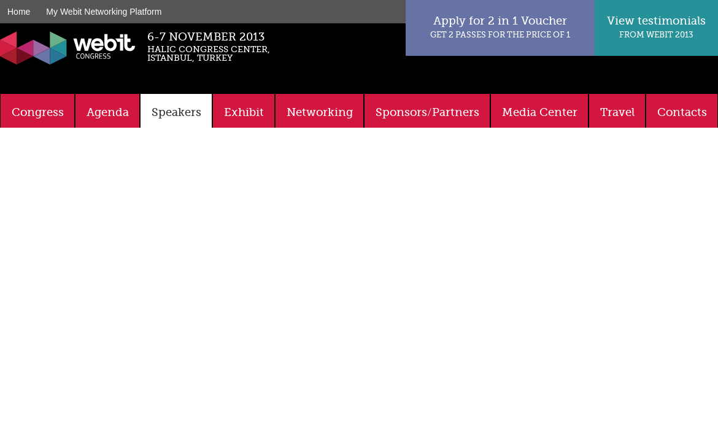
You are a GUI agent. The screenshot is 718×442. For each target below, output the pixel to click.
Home (18, 12)
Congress (38, 112)
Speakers (176, 112)
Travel (617, 112)
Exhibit (244, 112)
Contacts (682, 112)
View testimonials (656, 26)
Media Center (539, 112)
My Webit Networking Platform (103, 12)
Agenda (108, 112)
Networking (320, 112)
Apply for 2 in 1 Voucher (500, 26)
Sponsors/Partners (427, 112)
